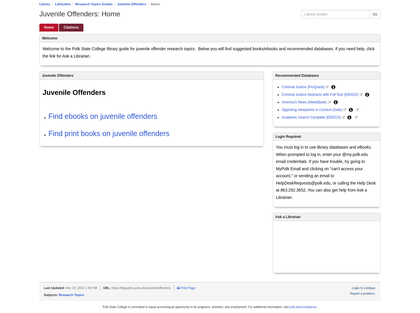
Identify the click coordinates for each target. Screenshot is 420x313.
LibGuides (63, 4)
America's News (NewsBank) (305, 102)
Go (375, 14)
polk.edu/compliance (302, 307)
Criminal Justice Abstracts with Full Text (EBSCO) (321, 95)
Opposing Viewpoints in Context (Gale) (312, 110)
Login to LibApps (363, 288)
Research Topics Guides (94, 4)
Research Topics (71, 295)
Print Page (186, 288)
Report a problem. (362, 293)
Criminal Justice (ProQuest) (304, 87)
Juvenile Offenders (131, 4)
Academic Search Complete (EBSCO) (312, 117)
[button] (333, 87)
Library (44, 4)
